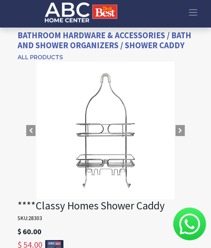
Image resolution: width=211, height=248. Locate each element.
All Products (40, 57)
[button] (31, 130)
